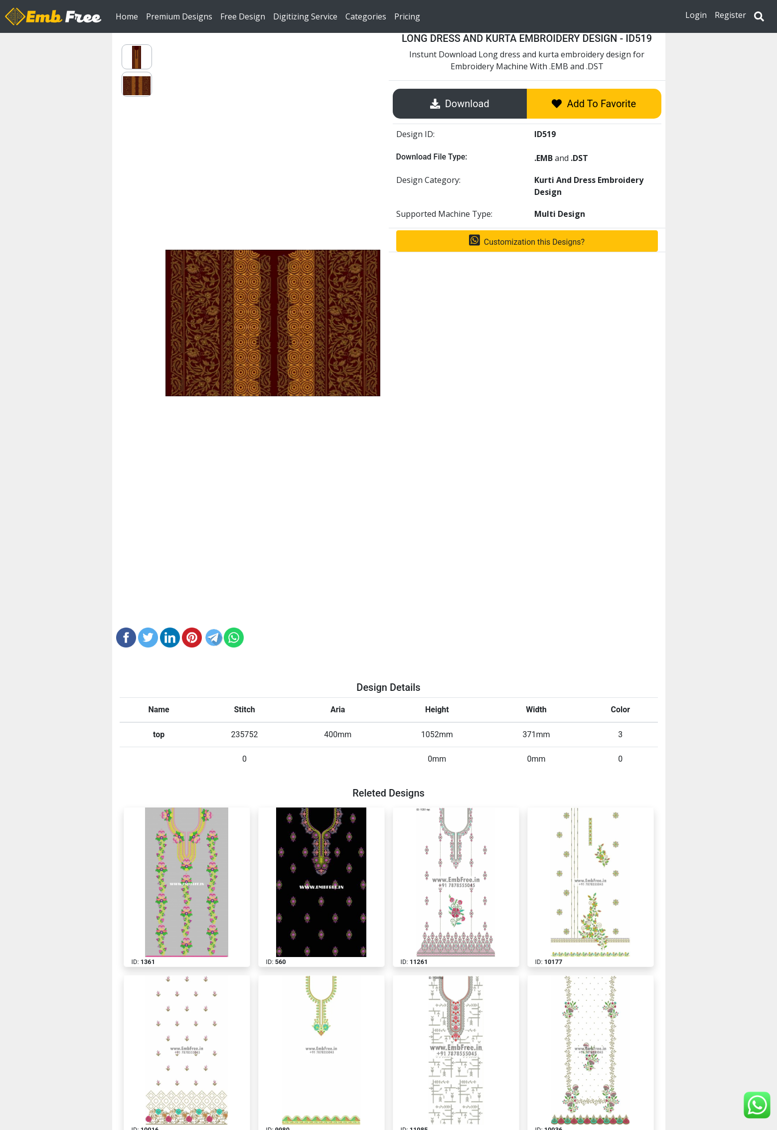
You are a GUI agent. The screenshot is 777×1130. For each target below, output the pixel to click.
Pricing (407, 16)
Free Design (242, 16)
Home (129, 16)
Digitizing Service (305, 16)
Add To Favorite (594, 104)
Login (696, 14)
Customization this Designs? (527, 240)
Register (730, 14)
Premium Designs (179, 16)
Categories (365, 16)
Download (459, 104)
